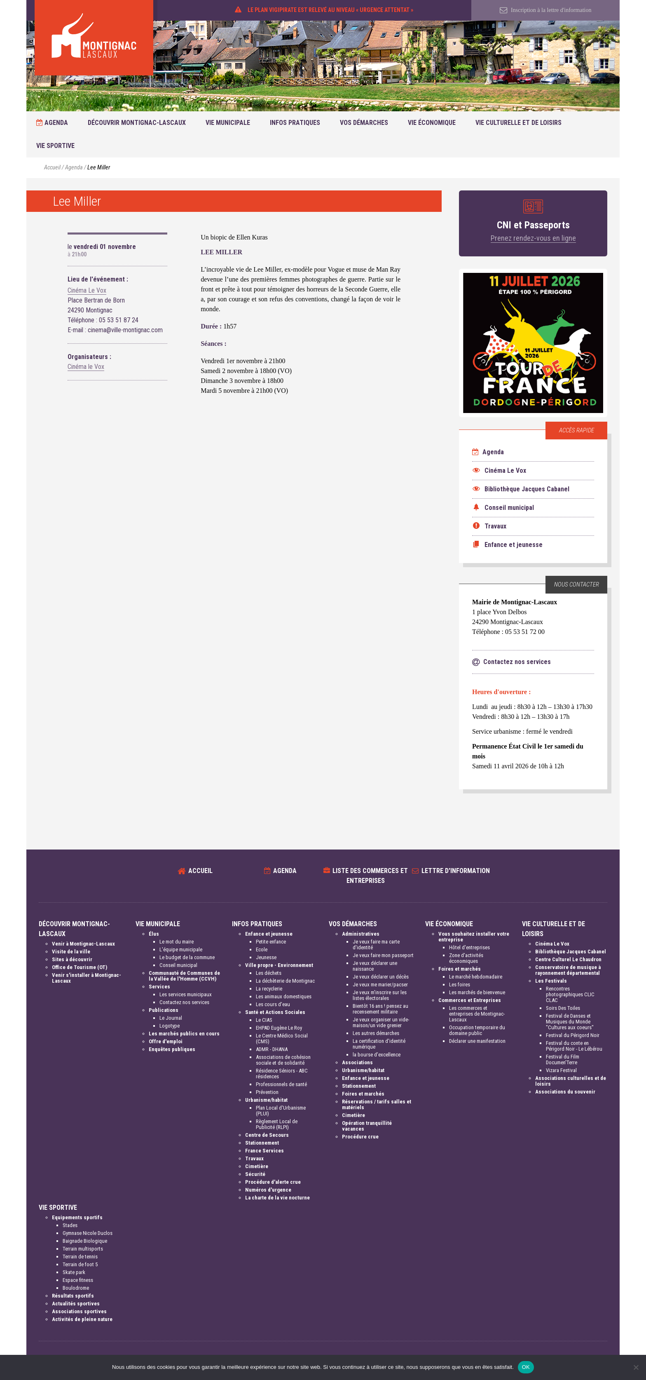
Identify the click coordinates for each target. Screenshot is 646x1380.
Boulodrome (76, 1288)
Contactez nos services (184, 1002)
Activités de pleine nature (82, 1319)
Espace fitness (78, 1280)
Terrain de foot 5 (80, 1264)
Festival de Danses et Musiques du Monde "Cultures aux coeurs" (570, 1021)
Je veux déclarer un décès (381, 977)
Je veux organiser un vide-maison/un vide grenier (381, 1022)
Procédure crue (360, 1137)
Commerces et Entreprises (469, 1000)
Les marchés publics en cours (184, 1033)
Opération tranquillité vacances (367, 1126)
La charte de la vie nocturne (277, 1198)
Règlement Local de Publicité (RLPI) (276, 1124)
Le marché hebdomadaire (475, 977)
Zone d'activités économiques (466, 958)
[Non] (636, 1367)
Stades (70, 1225)
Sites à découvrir (72, 959)
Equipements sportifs (77, 1217)
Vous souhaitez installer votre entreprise (473, 937)
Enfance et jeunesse (269, 934)
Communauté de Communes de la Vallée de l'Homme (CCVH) (184, 976)
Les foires (459, 984)
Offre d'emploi (166, 1041)
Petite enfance (271, 942)
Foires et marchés (363, 1094)
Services (159, 986)
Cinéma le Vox (86, 367)
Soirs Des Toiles (563, 1008)
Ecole (261, 949)
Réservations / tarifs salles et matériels (376, 1104)
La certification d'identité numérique (379, 1044)
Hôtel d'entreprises (469, 947)
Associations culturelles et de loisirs (570, 1081)
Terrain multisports (83, 1249)
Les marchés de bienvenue (477, 992)
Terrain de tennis (80, 1256)
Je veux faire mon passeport (383, 955)
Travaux (254, 1158)
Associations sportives (79, 1311)
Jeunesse (266, 957)
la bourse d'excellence (376, 1054)
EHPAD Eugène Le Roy (279, 1028)
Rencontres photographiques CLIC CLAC (570, 994)
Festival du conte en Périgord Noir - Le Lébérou (574, 1046)
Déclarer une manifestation (477, 1041)
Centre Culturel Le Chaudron (568, 959)
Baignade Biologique (85, 1241)
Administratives (360, 934)
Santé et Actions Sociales (275, 1012)
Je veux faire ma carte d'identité (376, 945)
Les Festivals (551, 981)
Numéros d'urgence (268, 1190)
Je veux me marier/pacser (380, 984)
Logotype (169, 1026)
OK (526, 1367)
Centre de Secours (267, 1135)
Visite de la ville (71, 951)
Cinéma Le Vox (87, 290)
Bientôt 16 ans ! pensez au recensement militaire (380, 1009)
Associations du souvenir (565, 1092)
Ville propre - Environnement (279, 965)
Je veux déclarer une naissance (375, 966)
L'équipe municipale (180, 949)
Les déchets (268, 973)
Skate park (74, 1272)
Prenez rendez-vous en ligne (533, 238)
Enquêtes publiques (172, 1049)
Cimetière (256, 1166)
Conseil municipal (178, 965)
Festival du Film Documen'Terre (562, 1060)
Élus (154, 934)
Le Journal (170, 1018)
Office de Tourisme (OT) (79, 967)
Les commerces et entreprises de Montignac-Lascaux (477, 1014)
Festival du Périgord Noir (572, 1035)
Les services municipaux (185, 994)
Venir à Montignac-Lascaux (83, 944)
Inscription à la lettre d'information (546, 10)
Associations (357, 1062)
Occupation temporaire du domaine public (477, 1030)
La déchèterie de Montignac (285, 981)
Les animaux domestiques (283, 996)
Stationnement (262, 1143)
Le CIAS (264, 1020)
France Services (264, 1151)
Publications (163, 1010)
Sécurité (255, 1174)
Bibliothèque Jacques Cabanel (570, 951)
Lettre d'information (455, 871)
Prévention (267, 1092)
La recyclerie (269, 989)
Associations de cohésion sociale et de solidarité (283, 1060)
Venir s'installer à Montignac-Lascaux (86, 978)
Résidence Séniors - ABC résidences (282, 1074)
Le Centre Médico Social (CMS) (282, 1038)
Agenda (52, 123)
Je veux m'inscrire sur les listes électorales (380, 995)
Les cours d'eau (273, 1004)
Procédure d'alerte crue (273, 1182)
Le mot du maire (176, 942)
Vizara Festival (561, 1070)
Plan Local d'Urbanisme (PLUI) (281, 1111)
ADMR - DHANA (272, 1049)
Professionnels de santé (281, 1084)
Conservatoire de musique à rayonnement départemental (568, 970)
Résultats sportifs (73, 1296)
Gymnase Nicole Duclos (87, 1233)
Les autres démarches (376, 1033)
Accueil (52, 167)
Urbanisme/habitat (266, 1100)
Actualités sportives (76, 1303)
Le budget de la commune (187, 957)
